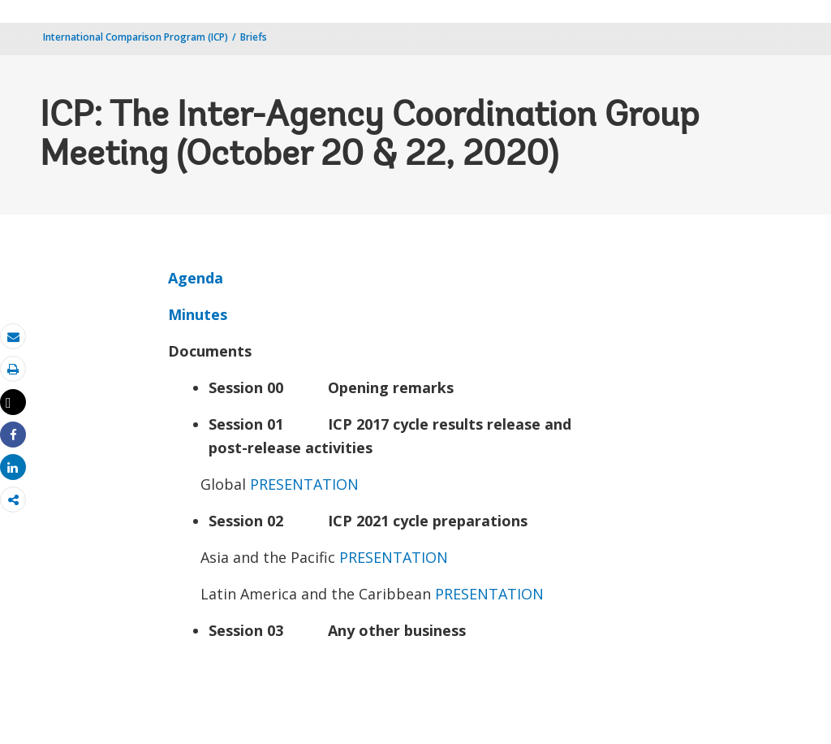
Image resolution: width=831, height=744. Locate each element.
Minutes (197, 314)
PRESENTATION (304, 484)
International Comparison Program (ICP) (135, 37)
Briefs (253, 37)
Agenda (195, 278)
